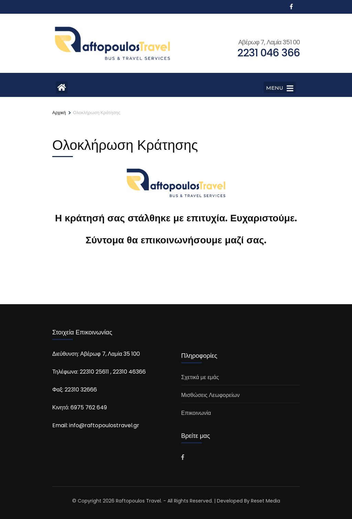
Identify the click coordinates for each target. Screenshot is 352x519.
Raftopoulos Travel (138, 500)
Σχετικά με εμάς (200, 377)
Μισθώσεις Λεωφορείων (210, 395)
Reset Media (265, 500)
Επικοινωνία (196, 413)
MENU (279, 88)
